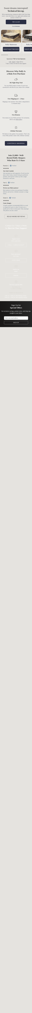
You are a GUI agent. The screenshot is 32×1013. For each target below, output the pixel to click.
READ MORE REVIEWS (16, 216)
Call (10, 62)
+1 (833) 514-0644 (16, 288)
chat (18, 62)
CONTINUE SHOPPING (16, 143)
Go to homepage (16, 26)
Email (16, 275)
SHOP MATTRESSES (11, 49)
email (13, 62)
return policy (19, 119)
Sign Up (16, 322)
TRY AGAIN (16, 22)
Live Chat (16, 260)
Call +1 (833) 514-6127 (16, 245)
